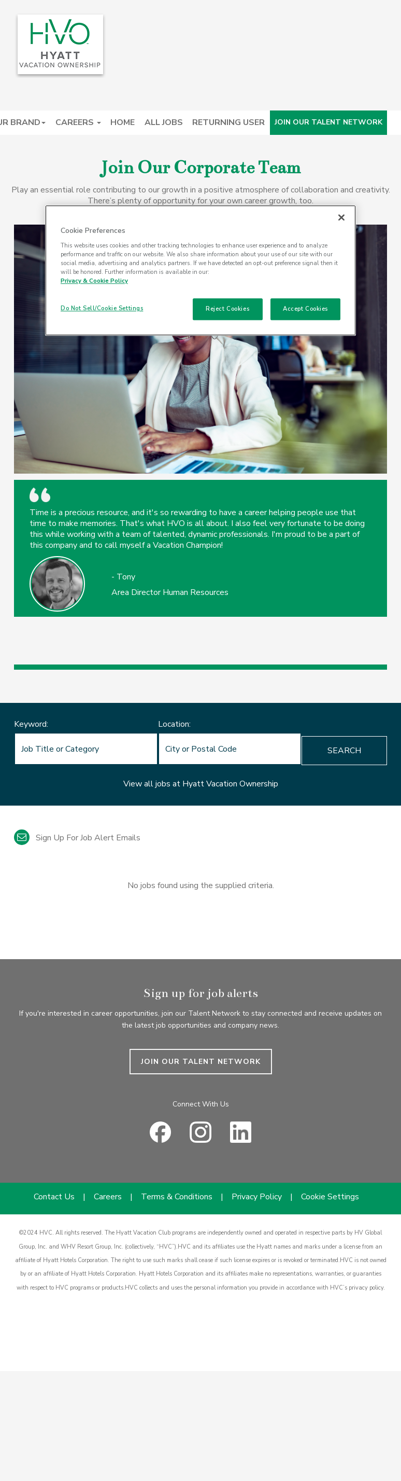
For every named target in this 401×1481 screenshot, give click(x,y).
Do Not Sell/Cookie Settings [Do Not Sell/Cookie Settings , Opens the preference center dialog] (102, 308)
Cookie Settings (330, 1196)
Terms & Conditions (176, 1196)
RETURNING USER (228, 122)
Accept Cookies (305, 308)
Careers (108, 1196)
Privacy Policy (257, 1196)
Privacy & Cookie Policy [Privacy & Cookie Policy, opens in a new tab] (94, 280)
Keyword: (31, 724)
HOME (122, 122)
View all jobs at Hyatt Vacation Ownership (200, 784)
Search (344, 750)
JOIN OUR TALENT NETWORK (328, 122)
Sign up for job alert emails (77, 837)
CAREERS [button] (78, 122)
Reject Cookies (227, 308)
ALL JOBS (164, 122)
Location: (174, 724)
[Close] (341, 217)
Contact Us (54, 1196)
